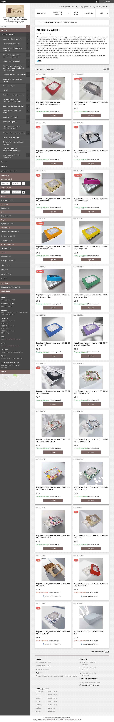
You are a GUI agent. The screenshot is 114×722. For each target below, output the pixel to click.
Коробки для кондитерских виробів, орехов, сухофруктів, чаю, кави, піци (14, 68)
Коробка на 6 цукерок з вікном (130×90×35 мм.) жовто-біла (91, 248)
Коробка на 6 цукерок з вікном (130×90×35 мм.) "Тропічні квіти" (91, 392)
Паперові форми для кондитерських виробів (12, 100)
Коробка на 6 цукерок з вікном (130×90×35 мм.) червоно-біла (91, 585)
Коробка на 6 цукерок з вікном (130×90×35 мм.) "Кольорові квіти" (53, 488)
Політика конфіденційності (72, 720)
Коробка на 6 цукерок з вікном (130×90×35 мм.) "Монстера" (91, 488)
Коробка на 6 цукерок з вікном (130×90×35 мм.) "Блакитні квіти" (91, 440)
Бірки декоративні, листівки (13, 95)
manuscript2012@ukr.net (10, 346)
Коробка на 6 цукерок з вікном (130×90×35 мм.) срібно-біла (91, 151)
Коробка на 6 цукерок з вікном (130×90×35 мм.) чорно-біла (53, 392)
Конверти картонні (10, 122)
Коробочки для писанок (12, 61)
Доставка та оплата (8, 171)
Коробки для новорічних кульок (12, 111)
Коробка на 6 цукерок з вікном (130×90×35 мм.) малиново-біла (91, 200)
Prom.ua (67, 718)
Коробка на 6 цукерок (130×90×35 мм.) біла (89, 633)
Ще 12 (5, 278)
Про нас (4, 162)
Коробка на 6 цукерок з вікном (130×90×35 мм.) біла (53, 151)
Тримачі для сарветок (11, 137)
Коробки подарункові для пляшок (12, 80)
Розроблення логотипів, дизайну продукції (12, 127)
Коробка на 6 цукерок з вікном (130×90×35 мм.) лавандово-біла (91, 344)
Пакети (5, 90)
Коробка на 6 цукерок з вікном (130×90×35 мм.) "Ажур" (91, 536)
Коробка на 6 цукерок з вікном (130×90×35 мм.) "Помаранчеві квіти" (53, 440)
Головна (41, 13)
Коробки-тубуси (9, 86)
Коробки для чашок (10, 117)
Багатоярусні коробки (11, 44)
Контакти (88, 13)
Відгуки (4, 166)
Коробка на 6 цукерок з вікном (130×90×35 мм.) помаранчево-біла (53, 248)
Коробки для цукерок (51, 22)
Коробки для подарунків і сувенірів (12, 49)
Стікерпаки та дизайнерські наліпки (13, 143)
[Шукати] (28, 26)
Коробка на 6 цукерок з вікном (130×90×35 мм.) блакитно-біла (53, 296)
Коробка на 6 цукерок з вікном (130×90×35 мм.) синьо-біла (53, 344)
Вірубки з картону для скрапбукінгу (11, 156)
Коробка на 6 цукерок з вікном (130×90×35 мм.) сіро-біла (91, 103)
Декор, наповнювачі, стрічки (13, 106)
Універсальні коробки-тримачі (14, 75)
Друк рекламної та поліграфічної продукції (11, 149)
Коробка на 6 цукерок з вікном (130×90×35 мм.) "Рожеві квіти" (53, 536)
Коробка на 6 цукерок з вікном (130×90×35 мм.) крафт (53, 585)
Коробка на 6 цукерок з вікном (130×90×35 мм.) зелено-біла (91, 296)
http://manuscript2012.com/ (11, 339)
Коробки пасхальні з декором (14, 133)
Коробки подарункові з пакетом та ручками (11, 56)
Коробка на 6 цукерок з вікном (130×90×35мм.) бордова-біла (48, 103)
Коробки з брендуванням (12, 39)
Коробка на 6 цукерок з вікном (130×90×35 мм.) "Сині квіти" (53, 633)
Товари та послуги (8, 34)
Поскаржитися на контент (54, 720)
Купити (53, 115)
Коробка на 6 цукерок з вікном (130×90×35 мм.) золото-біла (53, 200)
